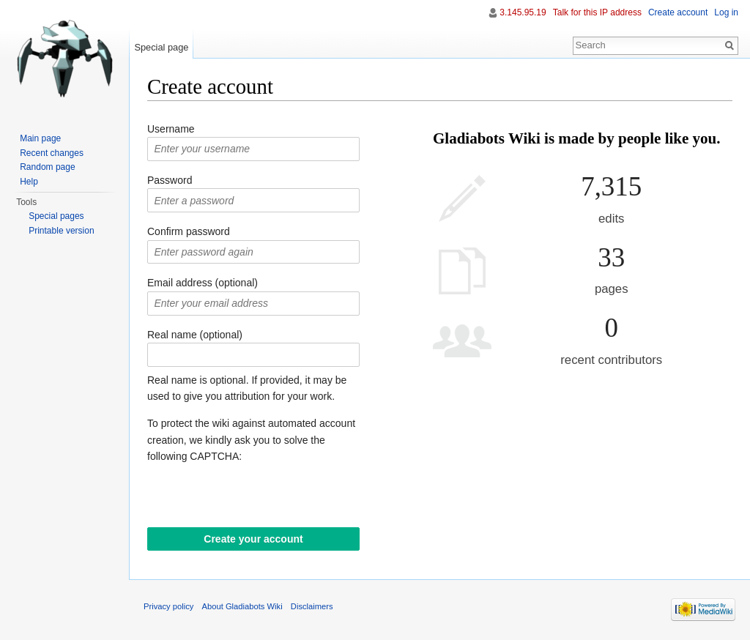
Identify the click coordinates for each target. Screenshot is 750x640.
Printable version (61, 231)
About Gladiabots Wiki (242, 606)
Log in (726, 12)
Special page (161, 47)
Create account (678, 12)
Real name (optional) (194, 335)
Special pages (56, 216)
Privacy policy (168, 606)
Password (169, 180)
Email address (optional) (202, 283)
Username (171, 129)
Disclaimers (312, 606)
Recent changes (51, 153)
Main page (40, 138)
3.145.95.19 (523, 12)
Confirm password (188, 231)
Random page (47, 167)
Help (29, 181)
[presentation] (258, 498)
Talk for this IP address (597, 12)
